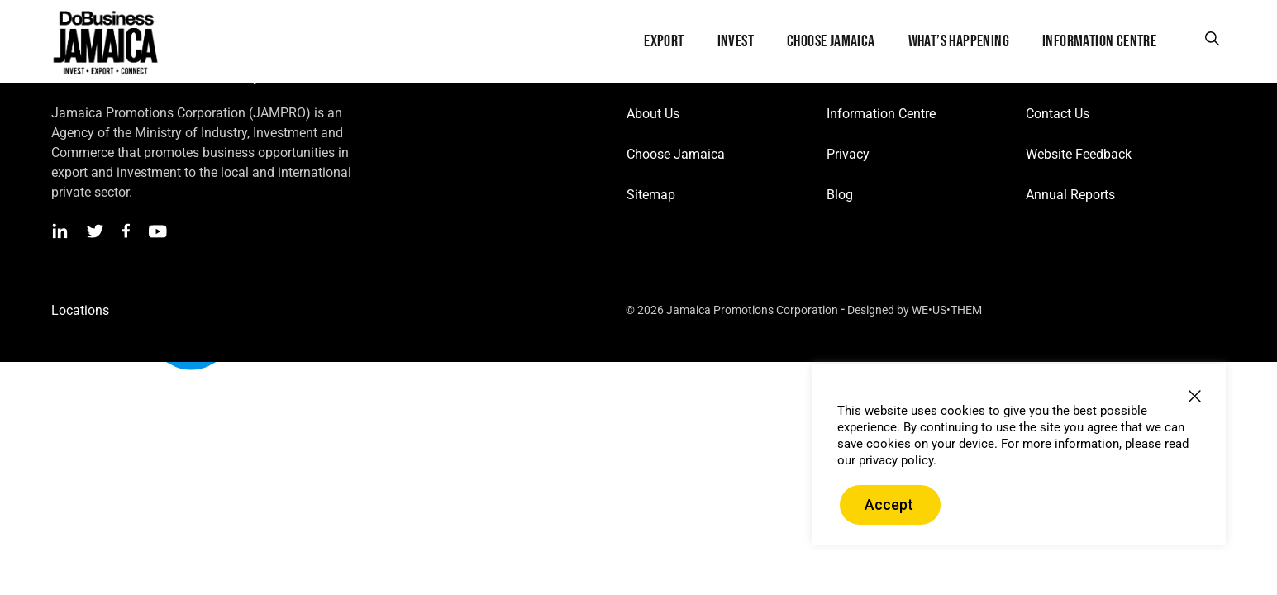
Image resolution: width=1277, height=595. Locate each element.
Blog (840, 194)
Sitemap (651, 194)
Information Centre (881, 113)
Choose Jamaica (676, 154)
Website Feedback (1079, 154)
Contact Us (1057, 113)
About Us (653, 113)
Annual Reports (1070, 194)
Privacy (848, 154)
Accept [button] (889, 504)
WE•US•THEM (947, 310)
